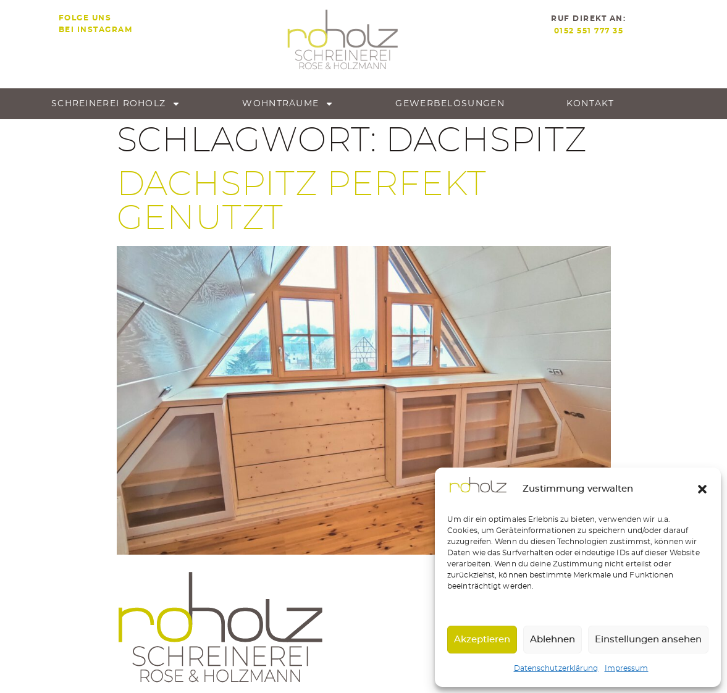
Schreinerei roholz (115, 104)
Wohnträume (288, 104)
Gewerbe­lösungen (450, 103)
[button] (702, 489)
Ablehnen (552, 639)
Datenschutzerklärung (556, 668)
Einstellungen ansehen (648, 639)
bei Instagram (96, 29)
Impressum (627, 668)
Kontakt (590, 103)
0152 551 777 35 (589, 31)
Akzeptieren (482, 639)
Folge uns (85, 18)
